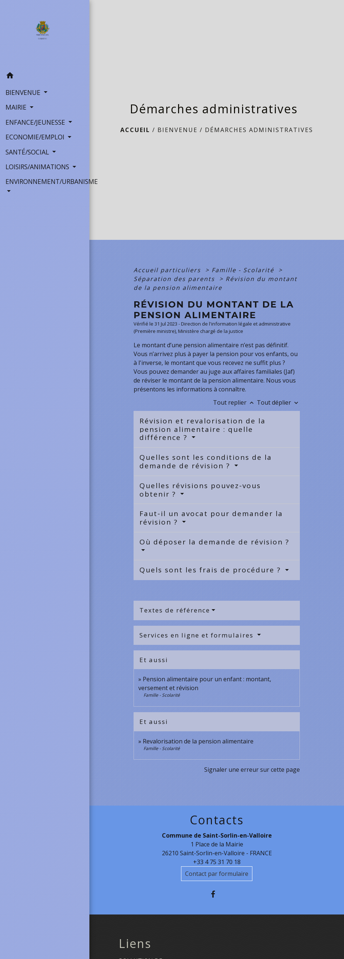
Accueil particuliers (168, 270)
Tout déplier (278, 402)
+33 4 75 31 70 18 (217, 862)
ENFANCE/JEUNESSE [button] (36, 122)
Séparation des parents (175, 279)
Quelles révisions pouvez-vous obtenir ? (200, 490)
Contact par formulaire (216, 874)
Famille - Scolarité (244, 270)
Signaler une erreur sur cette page (252, 770)
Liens (135, 944)
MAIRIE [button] (17, 107)
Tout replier (235, 402)
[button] (45, 76)
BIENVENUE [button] (24, 92)
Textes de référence (174, 610)
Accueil (135, 130)
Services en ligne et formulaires (197, 635)
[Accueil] (44, 34)
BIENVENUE (177, 130)
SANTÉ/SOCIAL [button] (28, 152)
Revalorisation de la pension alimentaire (198, 741)
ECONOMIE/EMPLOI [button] (36, 136)
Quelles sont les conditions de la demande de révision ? (205, 461)
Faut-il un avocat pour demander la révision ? (211, 518)
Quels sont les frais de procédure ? (211, 570)
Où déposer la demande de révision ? (214, 542)
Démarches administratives (259, 130)
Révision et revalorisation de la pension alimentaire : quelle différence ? (202, 429)
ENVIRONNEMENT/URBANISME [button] (45, 181)
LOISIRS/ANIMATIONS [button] (38, 166)
